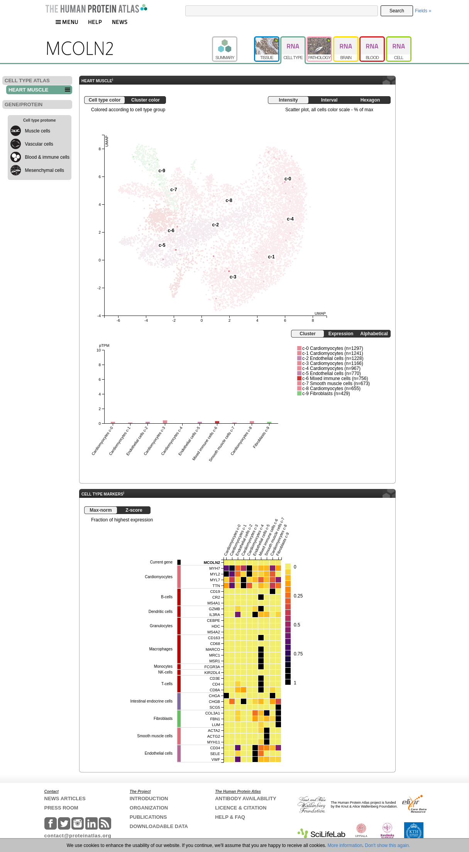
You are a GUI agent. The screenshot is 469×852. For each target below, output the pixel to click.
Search (396, 11)
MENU (66, 22)
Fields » (423, 11)
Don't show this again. (387, 845)
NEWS (120, 22)
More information (345, 845)
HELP (95, 22)
